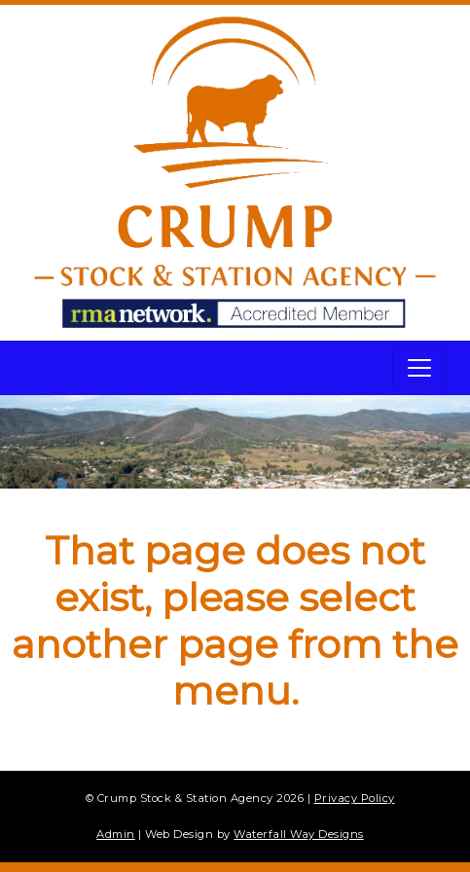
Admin (115, 834)
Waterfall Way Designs (299, 834)
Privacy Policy (354, 798)
